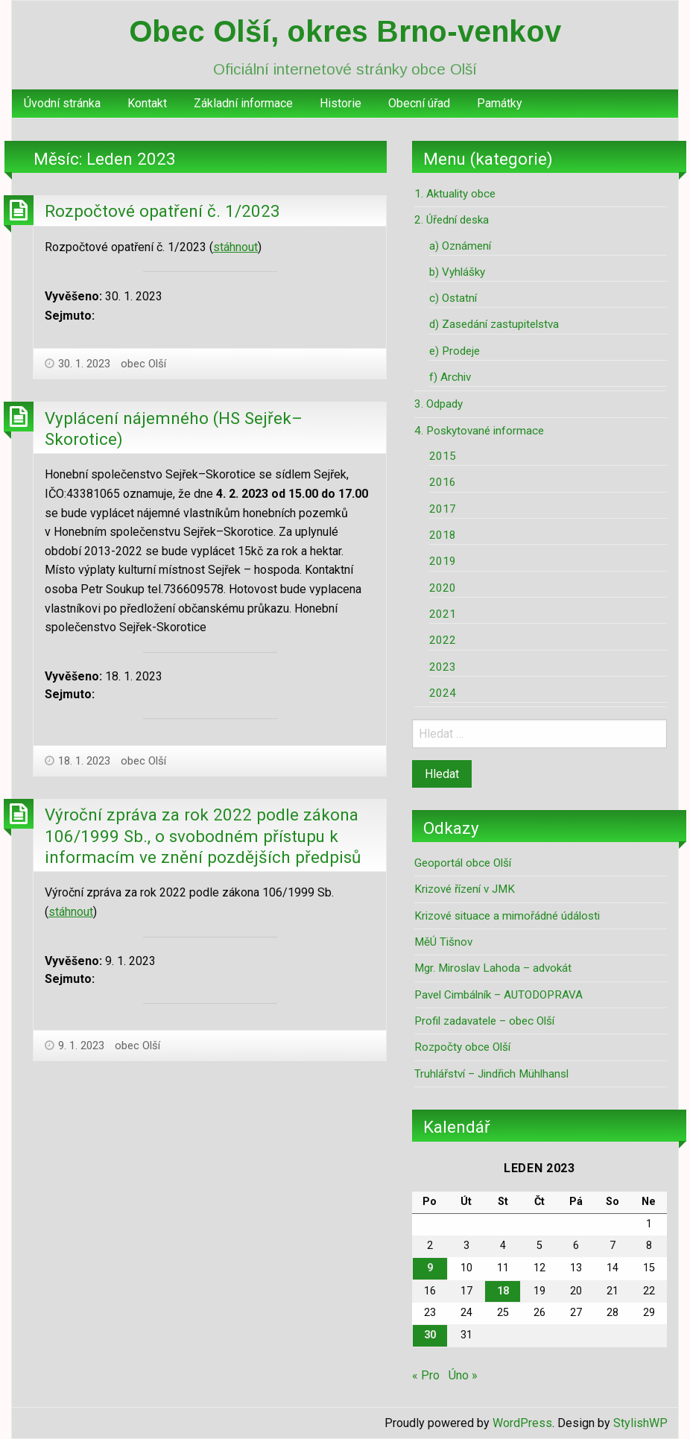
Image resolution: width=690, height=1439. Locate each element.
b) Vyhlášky (457, 272)
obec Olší (143, 363)
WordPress (522, 1423)
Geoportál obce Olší (462, 863)
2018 (442, 535)
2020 (442, 588)
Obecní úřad (419, 103)
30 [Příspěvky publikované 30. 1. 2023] (430, 1335)
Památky (499, 103)
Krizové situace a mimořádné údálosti (507, 916)
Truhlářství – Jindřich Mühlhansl (491, 1074)
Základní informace (243, 103)
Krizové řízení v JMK (464, 889)
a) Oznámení (460, 246)
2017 (442, 509)
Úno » (463, 1375)
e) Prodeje (454, 351)
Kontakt (147, 103)
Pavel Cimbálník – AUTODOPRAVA (498, 995)
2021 (442, 614)
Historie (340, 103)
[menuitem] (62, 103)
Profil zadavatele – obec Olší (484, 1021)
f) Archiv (450, 377)
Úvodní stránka (62, 103)
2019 (442, 561)
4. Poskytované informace (479, 430)
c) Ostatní (453, 298)
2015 (442, 456)
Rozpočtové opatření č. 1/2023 (162, 211)
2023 (442, 667)
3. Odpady (438, 404)
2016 (442, 482)
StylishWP (640, 1423)
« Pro (426, 1375)
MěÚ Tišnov (443, 942)
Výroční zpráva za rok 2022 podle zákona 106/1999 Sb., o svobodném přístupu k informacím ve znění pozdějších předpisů (203, 836)
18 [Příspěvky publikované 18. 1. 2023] (503, 1291)
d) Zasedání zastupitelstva (494, 324)
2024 (442, 693)
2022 (442, 640)
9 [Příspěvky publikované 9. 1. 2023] (430, 1268)
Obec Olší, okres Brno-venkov (345, 31)
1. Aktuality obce (455, 193)
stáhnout (235, 247)
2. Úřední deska (451, 220)
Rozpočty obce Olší (462, 1047)
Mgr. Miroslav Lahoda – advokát (493, 968)
